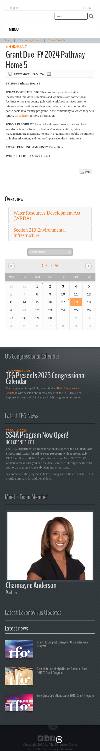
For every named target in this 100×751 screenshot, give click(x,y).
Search (91, 16)
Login (87, 8)
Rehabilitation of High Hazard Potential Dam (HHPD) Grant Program (46, 676)
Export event (49, 74)
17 (63, 302)
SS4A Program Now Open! (37, 435)
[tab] (50, 215)
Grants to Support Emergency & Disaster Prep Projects (46, 650)
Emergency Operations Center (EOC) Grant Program (49, 703)
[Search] (71, 16)
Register (14, 7)
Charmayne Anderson (31, 585)
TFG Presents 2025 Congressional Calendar (46, 378)
